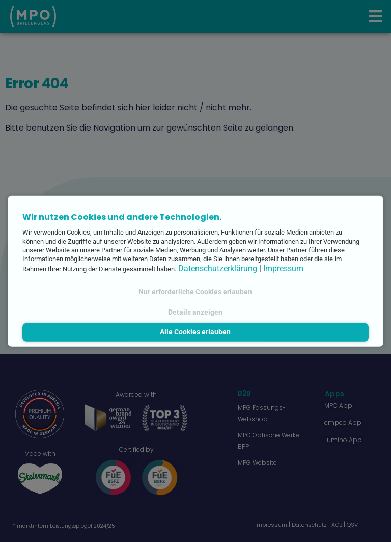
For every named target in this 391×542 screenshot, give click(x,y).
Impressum (283, 268)
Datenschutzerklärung (217, 268)
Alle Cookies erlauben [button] (195, 332)
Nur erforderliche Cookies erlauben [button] (195, 292)
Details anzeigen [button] (195, 311)
